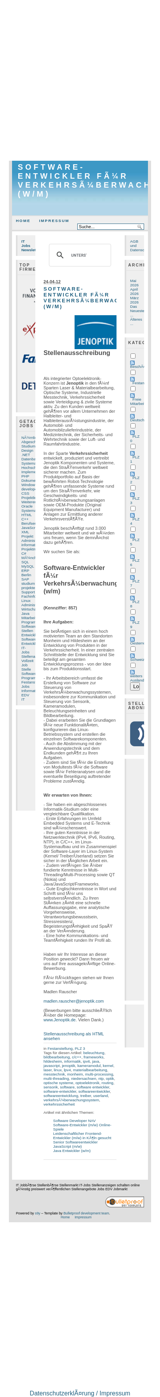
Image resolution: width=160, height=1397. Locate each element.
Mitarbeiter (30, 618)
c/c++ (76, 1057)
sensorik (50, 1087)
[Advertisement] (80, 80)
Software (29, 626)
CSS (25, 493)
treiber (85, 1095)
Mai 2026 (134, 283)
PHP (25, 476)
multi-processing (99, 1074)
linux (57, 1070)
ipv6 (86, 1061)
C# (23, 553)
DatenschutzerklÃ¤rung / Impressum (80, 1393)
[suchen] (79, 255)
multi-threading (56, 1078)
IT (23, 699)
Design (27, 450)
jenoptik (68, 1065)
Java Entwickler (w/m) (71, 1150)
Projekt (27, 536)
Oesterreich (140, 643)
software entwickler (93, 1087)
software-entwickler (59, 1091)
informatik (72, 1061)
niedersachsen (83, 1078)
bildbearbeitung (56, 1057)
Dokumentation (34, 480)
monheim (75, 1074)
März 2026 (134, 300)
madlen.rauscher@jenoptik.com (73, 1001)
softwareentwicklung (60, 1095)
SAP (25, 579)
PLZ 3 (80, 1048)
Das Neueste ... (137, 310)
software (67, 1087)
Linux (26, 600)
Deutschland (140, 420)
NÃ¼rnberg (31, 437)
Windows (29, 485)
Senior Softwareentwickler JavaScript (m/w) (75, 1144)
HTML (26, 515)
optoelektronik (87, 1083)
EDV (25, 695)
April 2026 (134, 291)
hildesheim (52, 1061)
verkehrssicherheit (59, 1104)
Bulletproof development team (86, 1213)
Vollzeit (27, 661)
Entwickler (30, 635)
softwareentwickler (94, 1091)
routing (107, 1083)
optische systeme (58, 1083)
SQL (25, 562)
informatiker (31, 545)
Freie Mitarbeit (137, 401)
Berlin (26, 575)
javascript (51, 1065)
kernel (108, 1065)
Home (23, 220)
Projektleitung (33, 497)
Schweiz (137, 659)
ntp (101, 1078)
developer (29, 489)
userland (100, 1095)
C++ (25, 519)
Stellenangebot (34, 656)
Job (24, 665)
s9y (37, 1213)
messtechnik (54, 1074)
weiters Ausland (137, 678)
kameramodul (89, 1065)
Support (28, 592)
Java (25, 613)
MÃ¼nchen (31, 558)
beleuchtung (93, 1053)
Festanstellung (34, 682)
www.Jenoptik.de (59, 1019)
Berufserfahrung (35, 523)
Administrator (32, 605)
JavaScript (30, 527)
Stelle (26, 669)
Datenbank (30, 459)
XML (25, 532)
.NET (25, 455)
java (95, 1061)
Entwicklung (31, 643)
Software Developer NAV (74, 1120)
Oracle (27, 506)
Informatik (29, 691)
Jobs (25, 686)
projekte (28, 588)
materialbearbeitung (90, 1070)
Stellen (27, 630)
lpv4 (67, 1070)
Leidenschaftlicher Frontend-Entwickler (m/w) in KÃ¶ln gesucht (82, 1135)
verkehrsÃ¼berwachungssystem (71, 1100)
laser (47, 1070)
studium (28, 583)
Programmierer (34, 622)
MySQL (27, 566)
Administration (33, 540)
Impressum (54, 220)
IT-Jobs (25, 650)
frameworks (93, 1057)
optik (110, 1078)
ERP (25, 570)
